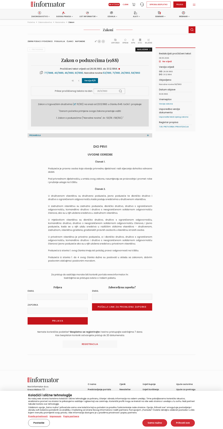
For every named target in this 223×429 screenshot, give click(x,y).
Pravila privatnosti (38, 416)
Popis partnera (71, 416)
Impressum (55, 416)
